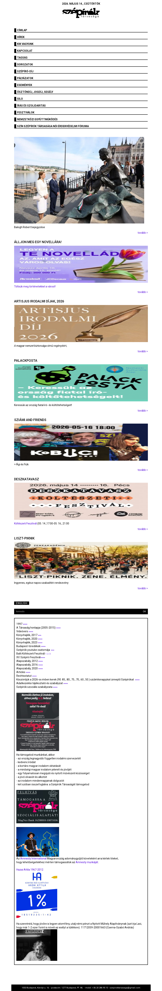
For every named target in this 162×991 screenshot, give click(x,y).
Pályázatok (25, 78)
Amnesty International (33, 858)
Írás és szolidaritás (31, 105)
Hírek (21, 37)
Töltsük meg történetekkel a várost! (35, 286)
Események (24, 85)
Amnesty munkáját (86, 862)
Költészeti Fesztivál (25, 523)
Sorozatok (25, 64)
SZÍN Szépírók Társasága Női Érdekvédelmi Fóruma (53, 126)
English (21, 603)
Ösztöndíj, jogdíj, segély (35, 91)
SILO (20, 98)
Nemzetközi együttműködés (37, 119)
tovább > (143, 232)
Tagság (22, 57)
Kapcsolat (25, 50)
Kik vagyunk (25, 43)
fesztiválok (25, 112)
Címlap (22, 30)
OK (144, 611)
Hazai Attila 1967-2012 (29, 869)
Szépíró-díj (25, 71)
